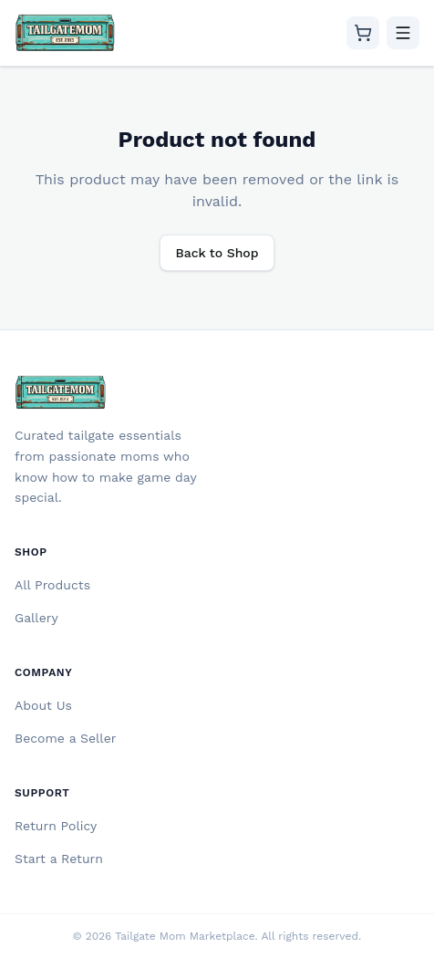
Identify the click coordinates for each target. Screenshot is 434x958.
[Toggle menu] (403, 32)
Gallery (36, 617)
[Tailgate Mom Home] (65, 33)
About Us (43, 705)
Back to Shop (216, 252)
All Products (52, 585)
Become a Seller (65, 738)
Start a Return (59, 858)
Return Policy (56, 825)
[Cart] (362, 32)
